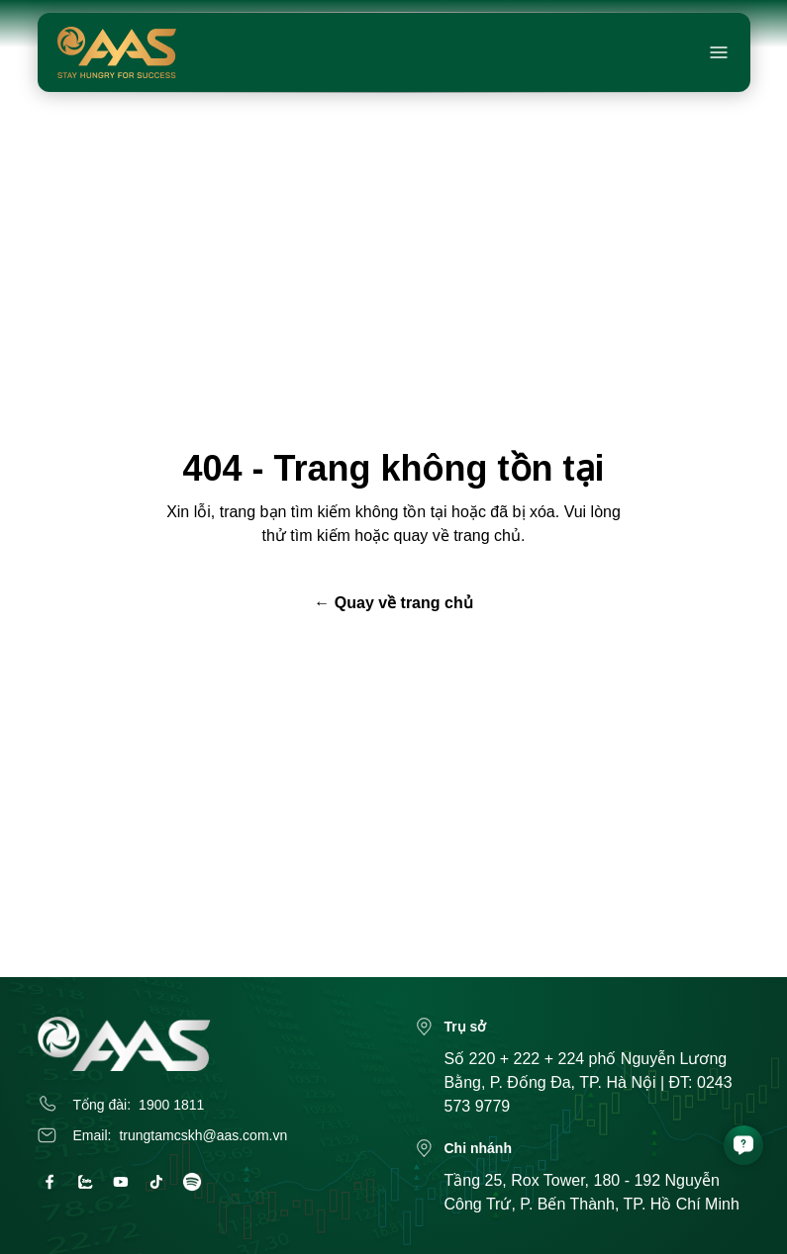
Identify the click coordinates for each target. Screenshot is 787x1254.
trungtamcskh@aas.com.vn (203, 1135)
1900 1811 (171, 1105)
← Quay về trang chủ (393, 602)
